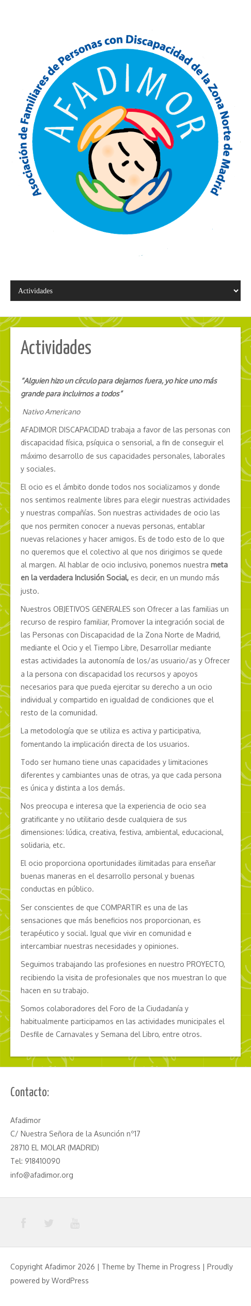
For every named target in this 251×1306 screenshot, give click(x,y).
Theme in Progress (168, 1266)
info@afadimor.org (41, 1174)
